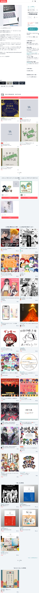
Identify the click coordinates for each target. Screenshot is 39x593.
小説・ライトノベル (23, 117)
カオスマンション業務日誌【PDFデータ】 (27, 143)
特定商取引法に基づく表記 (31, 74)
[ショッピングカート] (35, 1)
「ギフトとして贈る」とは (32, 36)
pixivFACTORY (29, 62)
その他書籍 (2, 117)
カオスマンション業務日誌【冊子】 (7, 167)
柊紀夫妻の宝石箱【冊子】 (5, 144)
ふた (5, 214)
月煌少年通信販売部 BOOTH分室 (13, 94)
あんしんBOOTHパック (30, 52)
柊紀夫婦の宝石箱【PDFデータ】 (25, 119)
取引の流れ (30, 68)
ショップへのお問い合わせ (31, 76)
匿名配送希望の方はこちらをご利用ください (8, 118)
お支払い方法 (30, 70)
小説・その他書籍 (31, 6)
